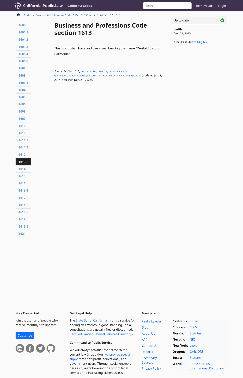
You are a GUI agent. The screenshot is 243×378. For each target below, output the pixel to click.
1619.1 (23, 226)
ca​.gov (201, 42)
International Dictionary (207, 368)
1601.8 (23, 61)
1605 (22, 97)
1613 (22, 162)
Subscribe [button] (25, 335)
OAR (193, 351)
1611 (22, 133)
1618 (22, 205)
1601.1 (23, 32)
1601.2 (23, 39)
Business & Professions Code (53, 15)
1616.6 (23, 190)
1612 (22, 154)
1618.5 (23, 212)
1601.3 (23, 47)
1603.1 (23, 83)
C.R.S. (194, 327)
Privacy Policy (151, 368)
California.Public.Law (43, 5)
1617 (22, 198)
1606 (22, 104)
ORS (200, 351)
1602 (22, 68)
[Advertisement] (198, 110)
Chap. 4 (90, 15)
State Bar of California (91, 320)
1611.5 (23, 147)
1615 (22, 176)
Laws (193, 345)
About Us (148, 333)
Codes (28, 15)
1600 (22, 25)
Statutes (195, 333)
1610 (22, 126)
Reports (147, 352)
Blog (145, 327)
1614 (22, 169)
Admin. (103, 15)
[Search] (167, 5)
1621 (22, 234)
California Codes (79, 6)
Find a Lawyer (151, 321)
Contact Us (149, 346)
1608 (22, 111)
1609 (22, 119)
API (144, 340)
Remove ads (204, 6)
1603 (22, 75)
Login (222, 6)
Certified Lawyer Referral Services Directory (100, 334)
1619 (22, 219)
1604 (22, 90)
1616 (22, 183)
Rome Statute (199, 364)
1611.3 (23, 140)
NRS (193, 339)
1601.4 (23, 54)
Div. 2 (78, 15)
